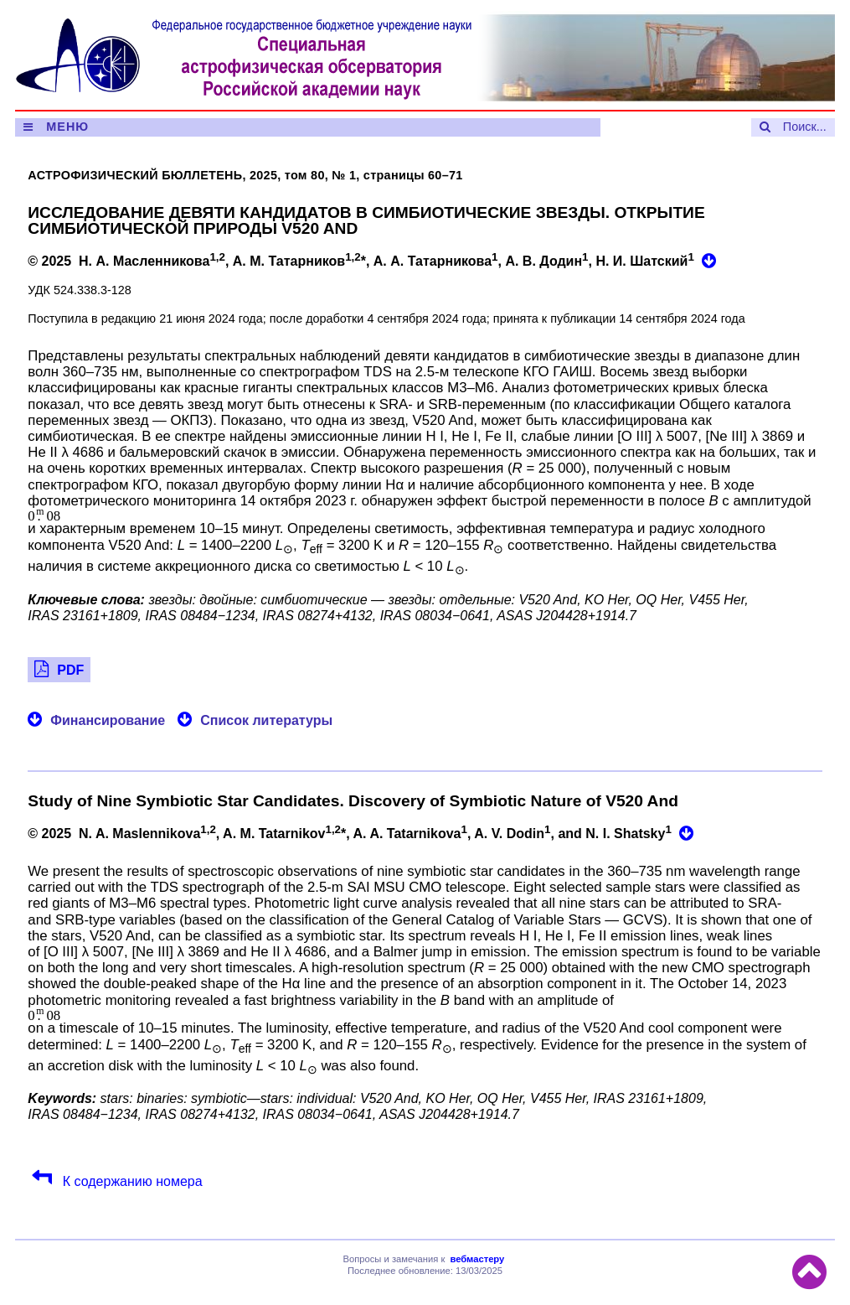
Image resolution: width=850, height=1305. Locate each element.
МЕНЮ (67, 126)
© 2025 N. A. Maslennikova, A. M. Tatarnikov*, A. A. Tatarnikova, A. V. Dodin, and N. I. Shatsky (351, 832)
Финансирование (107, 720)
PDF (70, 670)
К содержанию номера (130, 1181)
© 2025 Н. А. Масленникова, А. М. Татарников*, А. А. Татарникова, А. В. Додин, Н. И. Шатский (363, 259)
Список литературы (266, 720)
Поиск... (805, 126)
